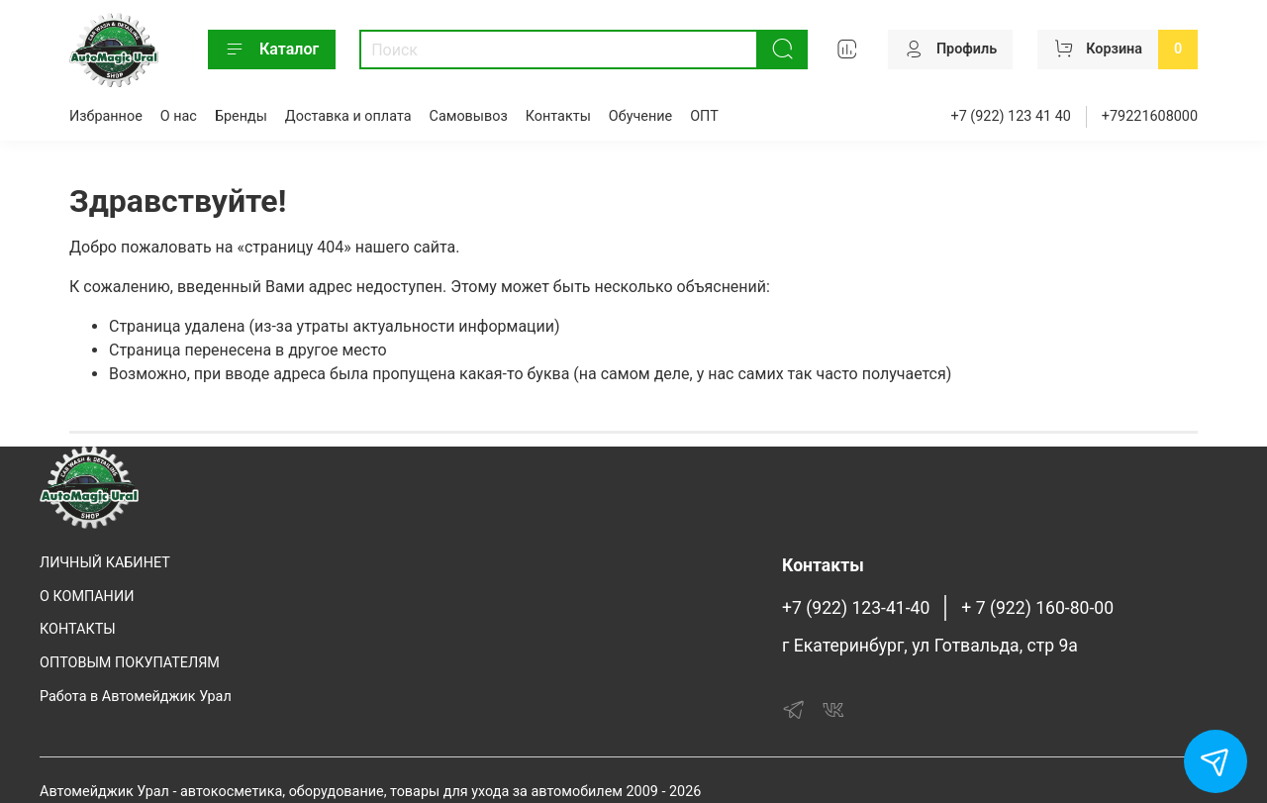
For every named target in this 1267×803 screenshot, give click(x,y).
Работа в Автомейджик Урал (136, 696)
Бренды (241, 116)
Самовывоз (469, 116)
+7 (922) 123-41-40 (855, 608)
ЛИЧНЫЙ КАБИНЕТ (105, 562)
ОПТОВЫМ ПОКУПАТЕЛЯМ (130, 662)
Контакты (558, 116)
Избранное (106, 116)
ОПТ (704, 116)
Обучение (640, 116)
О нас (178, 116)
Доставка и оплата (348, 116)
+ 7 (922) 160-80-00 (1037, 608)
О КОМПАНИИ (87, 596)
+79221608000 (1150, 116)
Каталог (272, 49)
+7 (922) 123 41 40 (1011, 116)
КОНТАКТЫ (78, 629)
